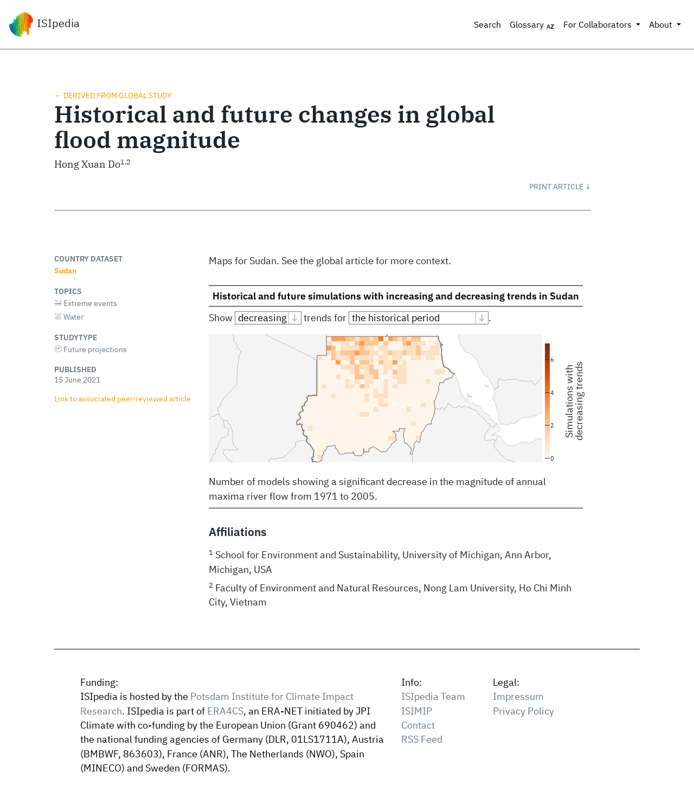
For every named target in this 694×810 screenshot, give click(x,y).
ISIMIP (416, 711)
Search (487, 24)
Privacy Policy (523, 711)
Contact (418, 725)
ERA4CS (225, 711)
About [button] (661, 24)
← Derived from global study (112, 95)
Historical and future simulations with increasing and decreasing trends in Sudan (396, 296)
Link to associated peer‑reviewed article (122, 398)
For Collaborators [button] (598, 24)
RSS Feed (421, 739)
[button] (560, 187)
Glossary (532, 25)
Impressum (518, 696)
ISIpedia (44, 24)
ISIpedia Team (433, 696)
